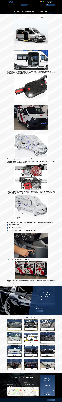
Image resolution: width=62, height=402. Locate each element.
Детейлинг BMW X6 (47, 334)
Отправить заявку (47, 394)
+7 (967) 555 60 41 (50, 2)
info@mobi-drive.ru (10, 384)
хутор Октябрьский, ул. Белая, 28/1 (29, 384)
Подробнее (14, 342)
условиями (37, 308)
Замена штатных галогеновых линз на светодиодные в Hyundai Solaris (14, 347)
